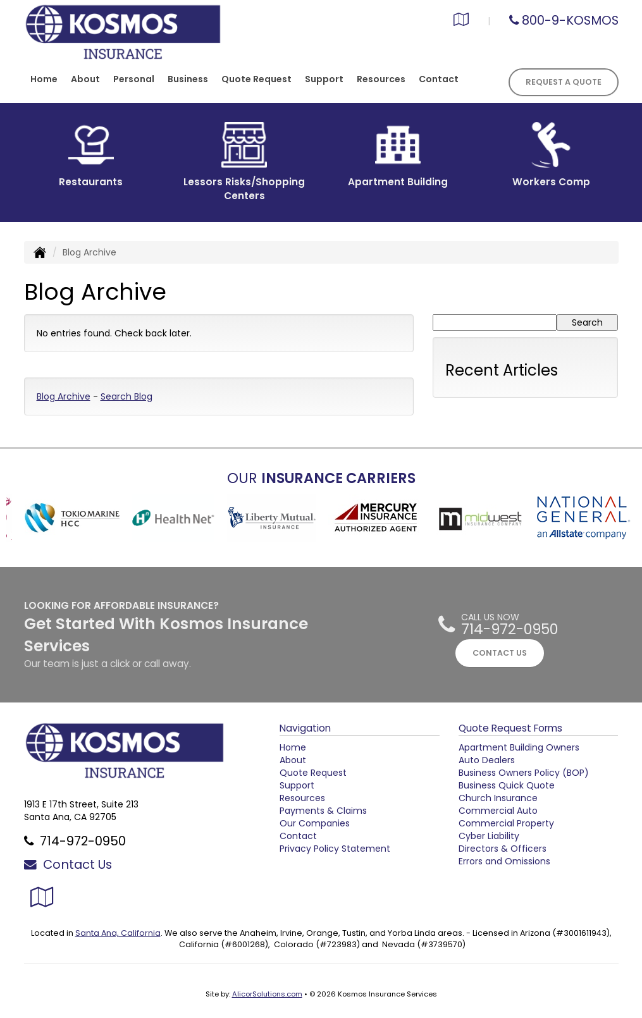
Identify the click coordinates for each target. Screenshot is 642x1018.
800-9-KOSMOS (570, 20)
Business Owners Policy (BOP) (524, 772)
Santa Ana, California (118, 933)
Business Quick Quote (507, 785)
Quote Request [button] (256, 79)
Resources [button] (381, 79)
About (85, 79)
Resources (302, 798)
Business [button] (188, 79)
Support (297, 785)
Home (44, 79)
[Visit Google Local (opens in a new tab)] (461, 21)
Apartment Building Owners (519, 747)
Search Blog (126, 396)
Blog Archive (63, 396)
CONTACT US (499, 652)
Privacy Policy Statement (335, 848)
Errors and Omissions (504, 861)
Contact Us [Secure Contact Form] (68, 864)
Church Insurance (498, 798)
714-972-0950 (509, 629)
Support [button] (324, 79)
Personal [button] (133, 79)
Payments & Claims (323, 810)
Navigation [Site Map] (305, 728)
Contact (439, 79)
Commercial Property (506, 823)
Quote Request (313, 772)
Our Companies (315, 823)
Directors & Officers (502, 848)
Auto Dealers (487, 760)
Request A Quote (564, 82)
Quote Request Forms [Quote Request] (510, 728)
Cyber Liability (489, 836)
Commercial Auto (498, 810)
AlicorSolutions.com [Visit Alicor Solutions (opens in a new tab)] (267, 994)
